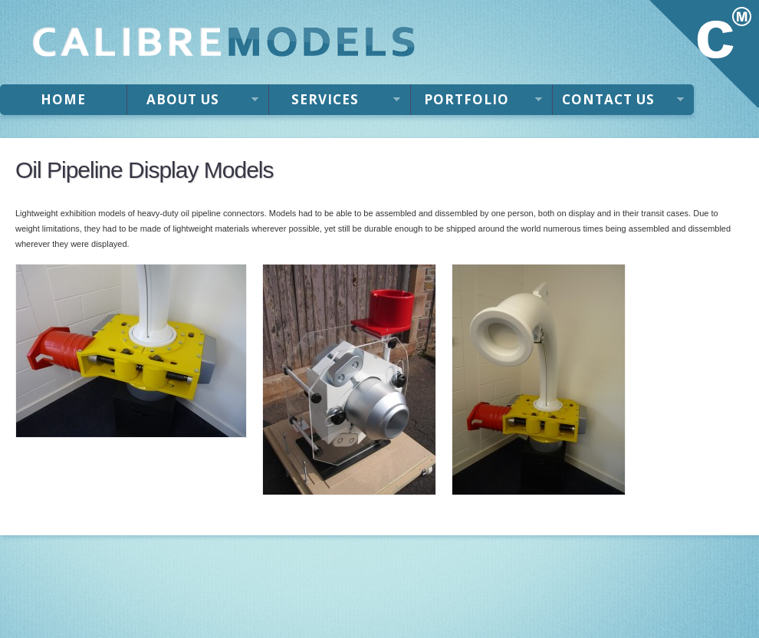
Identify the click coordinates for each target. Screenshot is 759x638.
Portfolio (476, 102)
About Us (192, 102)
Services (334, 102)
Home (63, 99)
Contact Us (618, 102)
